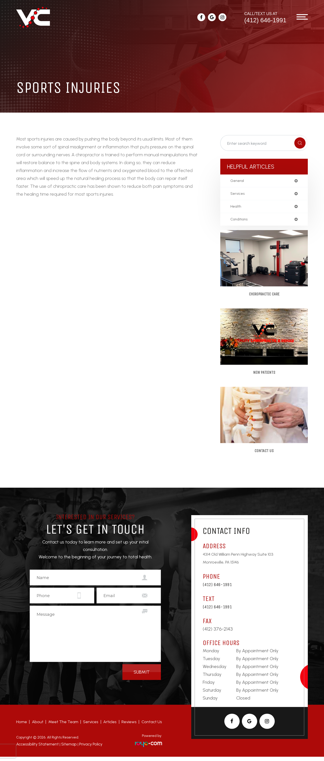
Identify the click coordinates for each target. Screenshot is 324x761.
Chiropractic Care (264, 296)
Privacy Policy (85, 748)
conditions (240, 221)
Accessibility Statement (35, 748)
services (238, 194)
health (236, 208)
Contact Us (264, 455)
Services (90, 726)
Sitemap (65, 748)
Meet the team (63, 726)
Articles (110, 726)
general (237, 181)
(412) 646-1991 (265, 20)
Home (21, 726)
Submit (142, 676)
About (37, 726)
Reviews (129, 726)
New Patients (264, 375)
